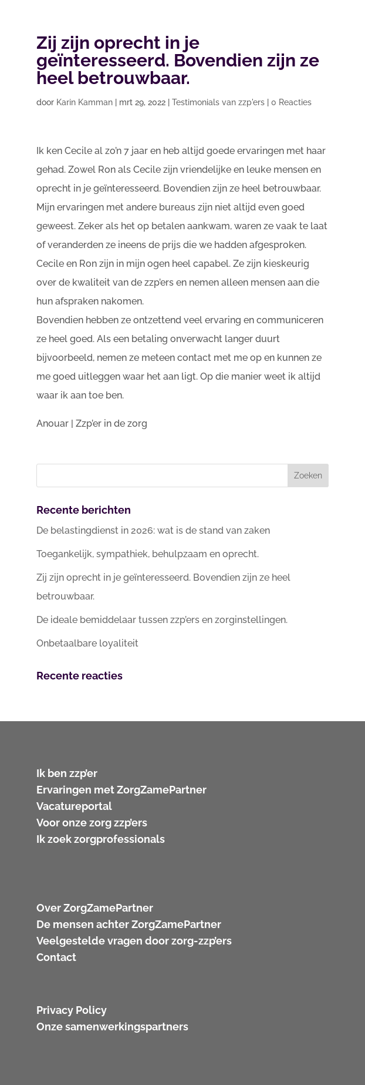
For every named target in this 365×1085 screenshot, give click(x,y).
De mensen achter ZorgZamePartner (128, 924)
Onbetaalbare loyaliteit (87, 643)
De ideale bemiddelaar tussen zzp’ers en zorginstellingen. (162, 619)
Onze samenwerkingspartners (112, 1026)
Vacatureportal (74, 806)
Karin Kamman (84, 102)
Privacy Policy (71, 1010)
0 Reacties (291, 102)
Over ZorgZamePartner (94, 908)
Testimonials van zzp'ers (218, 102)
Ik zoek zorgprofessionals (100, 839)
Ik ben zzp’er (66, 773)
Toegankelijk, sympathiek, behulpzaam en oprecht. (147, 554)
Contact (56, 957)
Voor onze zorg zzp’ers (91, 822)
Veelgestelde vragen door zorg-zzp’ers (134, 941)
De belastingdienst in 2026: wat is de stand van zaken (153, 530)
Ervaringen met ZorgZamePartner (121, 789)
